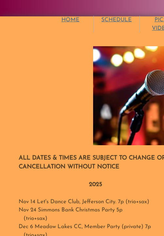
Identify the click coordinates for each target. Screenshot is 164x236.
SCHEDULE (116, 20)
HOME (70, 20)
